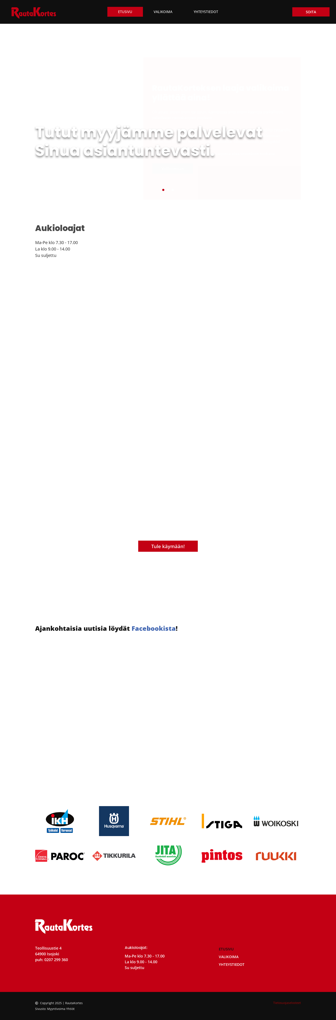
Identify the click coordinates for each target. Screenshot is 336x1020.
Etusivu (125, 11)
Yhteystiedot (206, 11)
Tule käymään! (168, 546)
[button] (163, 190)
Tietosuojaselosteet (287, 1003)
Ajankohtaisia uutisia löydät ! (106, 628)
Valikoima (163, 11)
